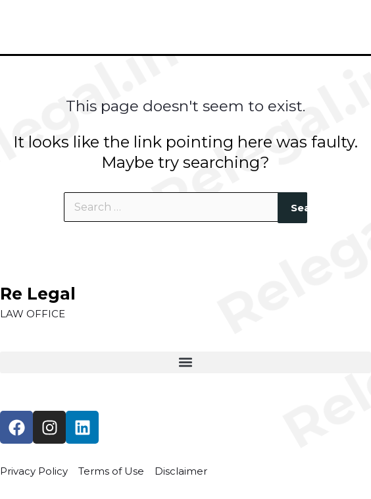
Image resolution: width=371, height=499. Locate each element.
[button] (185, 362)
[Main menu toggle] (342, 27)
